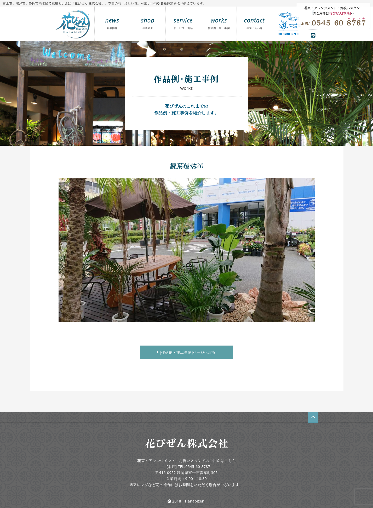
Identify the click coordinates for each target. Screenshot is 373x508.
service (183, 23)
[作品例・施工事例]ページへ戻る (186, 352)
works (219, 23)
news (112, 23)
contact (254, 23)
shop (147, 23)
